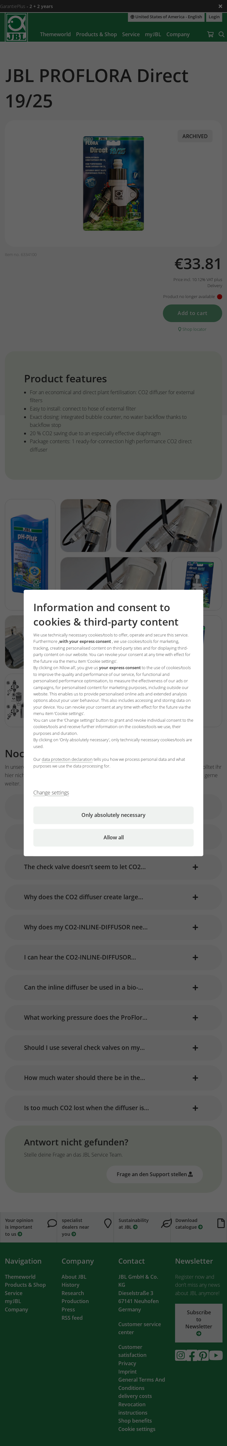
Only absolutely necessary (113, 815)
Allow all (114, 837)
